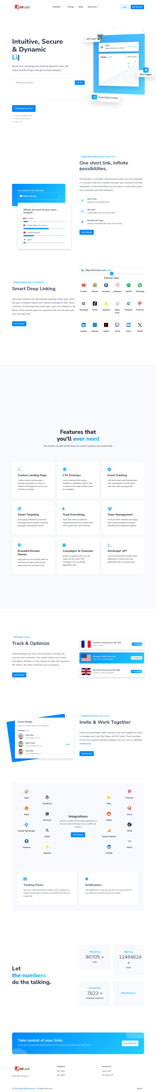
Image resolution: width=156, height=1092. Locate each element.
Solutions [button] (57, 7)
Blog (81, 7)
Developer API (108, 1075)
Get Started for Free (24, 108)
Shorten (79, 82)
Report (139, 1088)
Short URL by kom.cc (27, 1088)
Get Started (137, 7)
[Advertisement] (78, 410)
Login (124, 7)
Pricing (71, 7)
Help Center (106, 1071)
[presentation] (32, 91)
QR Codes (61, 1071)
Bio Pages (61, 1075)
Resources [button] (92, 7)
